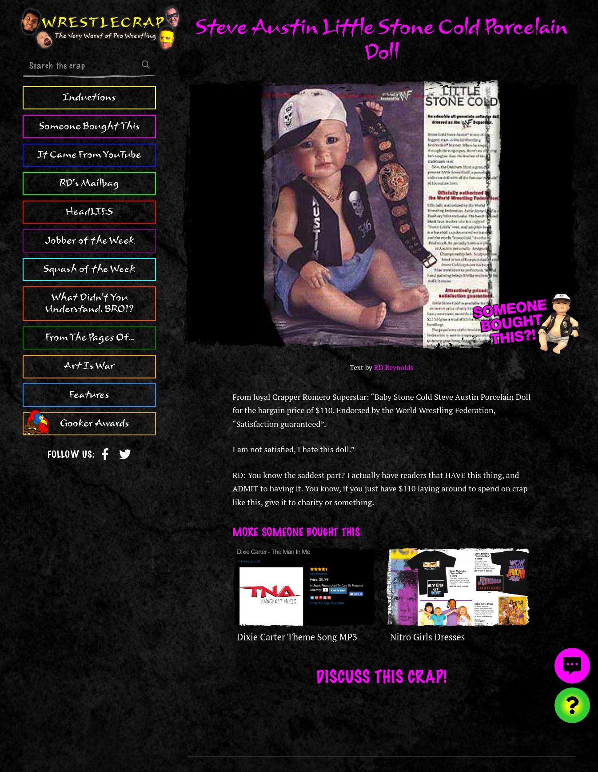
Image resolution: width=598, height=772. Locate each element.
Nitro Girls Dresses (427, 637)
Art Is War (89, 366)
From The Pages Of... (89, 337)
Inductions (89, 97)
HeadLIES (89, 211)
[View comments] (572, 666)
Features (89, 395)
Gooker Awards (94, 423)
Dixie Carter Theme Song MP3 (297, 637)
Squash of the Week (89, 269)
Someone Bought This (89, 126)
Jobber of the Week (89, 240)
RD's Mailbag (89, 183)
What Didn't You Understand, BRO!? (89, 303)
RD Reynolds (394, 367)
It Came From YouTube (89, 154)
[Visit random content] (572, 705)
